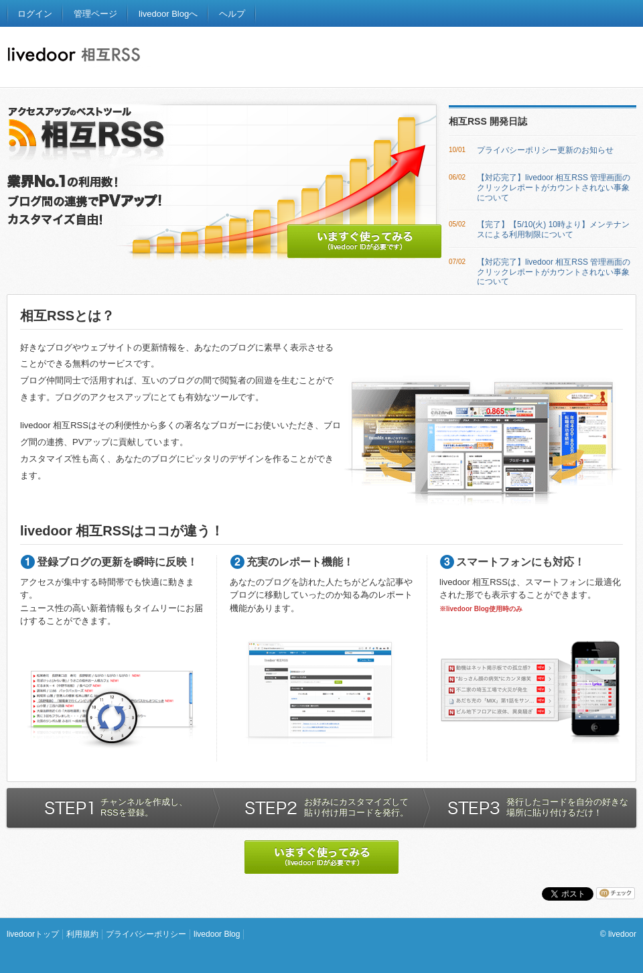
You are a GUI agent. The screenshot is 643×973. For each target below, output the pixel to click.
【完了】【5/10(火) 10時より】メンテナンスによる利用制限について (553, 229)
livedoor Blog (217, 934)
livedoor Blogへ (168, 14)
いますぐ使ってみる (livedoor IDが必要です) (364, 241)
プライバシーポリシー (146, 934)
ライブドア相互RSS (79, 58)
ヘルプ (232, 14)
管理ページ (95, 14)
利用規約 (82, 934)
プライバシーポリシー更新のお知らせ (545, 150)
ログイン (34, 14)
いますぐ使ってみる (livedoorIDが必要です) (321, 857)
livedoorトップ (33, 934)
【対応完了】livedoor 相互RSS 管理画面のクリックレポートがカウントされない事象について (553, 187)
